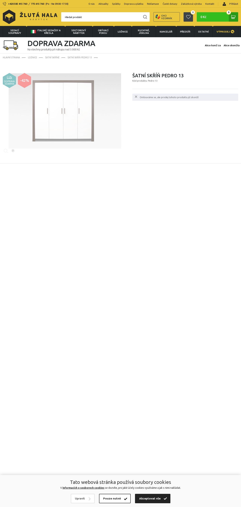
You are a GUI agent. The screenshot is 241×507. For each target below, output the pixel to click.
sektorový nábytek (78, 31)
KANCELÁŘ (166, 31)
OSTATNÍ (203, 31)
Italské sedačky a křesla (45, 31)
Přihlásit (230, 4)
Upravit (80, 498)
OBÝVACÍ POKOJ (103, 31)
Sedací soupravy (14, 31)
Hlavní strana (11, 57)
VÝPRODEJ (225, 31)
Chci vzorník (164, 17)
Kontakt (209, 3)
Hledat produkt (73, 17)
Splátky (116, 3)
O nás (91, 3)
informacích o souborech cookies (83, 487)
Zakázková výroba (191, 3)
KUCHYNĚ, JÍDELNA (144, 31)
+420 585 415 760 (17, 3)
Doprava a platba (133, 3)
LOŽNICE (123, 31)
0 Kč (219, 17)
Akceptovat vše (150, 498)
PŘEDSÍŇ (185, 31)
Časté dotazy (170, 3)
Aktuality (103, 3)
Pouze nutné (112, 498)
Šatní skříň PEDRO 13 (80, 57)
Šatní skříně (52, 57)
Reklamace (153, 3)
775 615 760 (37, 3)
